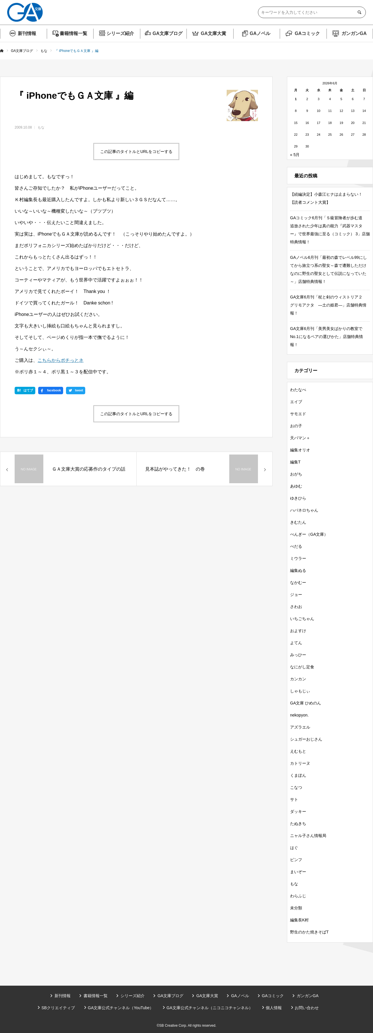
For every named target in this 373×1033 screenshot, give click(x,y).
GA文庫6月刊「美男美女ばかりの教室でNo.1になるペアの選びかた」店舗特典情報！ (326, 336)
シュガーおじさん (306, 739)
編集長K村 (299, 920)
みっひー (298, 655)
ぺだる (296, 546)
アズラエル (300, 727)
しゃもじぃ (300, 691)
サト (294, 799)
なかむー (298, 582)
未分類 (296, 908)
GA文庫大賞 (213, 33)
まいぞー (298, 871)
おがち (296, 474)
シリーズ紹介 (120, 33)
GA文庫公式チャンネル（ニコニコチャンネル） (209, 1007)
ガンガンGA (354, 33)
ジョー (296, 594)
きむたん (298, 522)
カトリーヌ (300, 763)
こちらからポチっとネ (60, 360)
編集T (295, 462)
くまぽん (298, 775)
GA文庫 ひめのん (305, 703)
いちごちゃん (302, 618)
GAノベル (260, 33)
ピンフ (296, 859)
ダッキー (298, 811)
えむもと (298, 751)
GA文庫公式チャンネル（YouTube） (121, 1007)
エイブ (296, 401)
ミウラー (298, 558)
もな (41, 127)
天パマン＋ (300, 438)
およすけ (298, 630)
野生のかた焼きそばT (309, 932)
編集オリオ (300, 450)
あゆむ (296, 486)
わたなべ (298, 389)
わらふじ (298, 896)
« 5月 (295, 154)
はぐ (294, 847)
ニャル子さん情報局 (308, 835)
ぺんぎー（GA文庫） (309, 534)
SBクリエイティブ (58, 1007)
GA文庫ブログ (167, 33)
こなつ (296, 787)
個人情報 (274, 1007)
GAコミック (307, 33)
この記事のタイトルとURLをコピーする (136, 151)
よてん (296, 642)
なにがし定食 (302, 667)
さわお (296, 606)
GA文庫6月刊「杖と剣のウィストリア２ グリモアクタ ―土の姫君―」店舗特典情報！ (328, 305)
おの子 (296, 426)
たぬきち (298, 823)
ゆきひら (298, 498)
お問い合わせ (307, 1007)
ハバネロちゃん (304, 510)
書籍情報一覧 (73, 33)
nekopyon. (299, 715)
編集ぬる (298, 570)
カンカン (298, 679)
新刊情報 (27, 33)
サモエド (298, 413)
